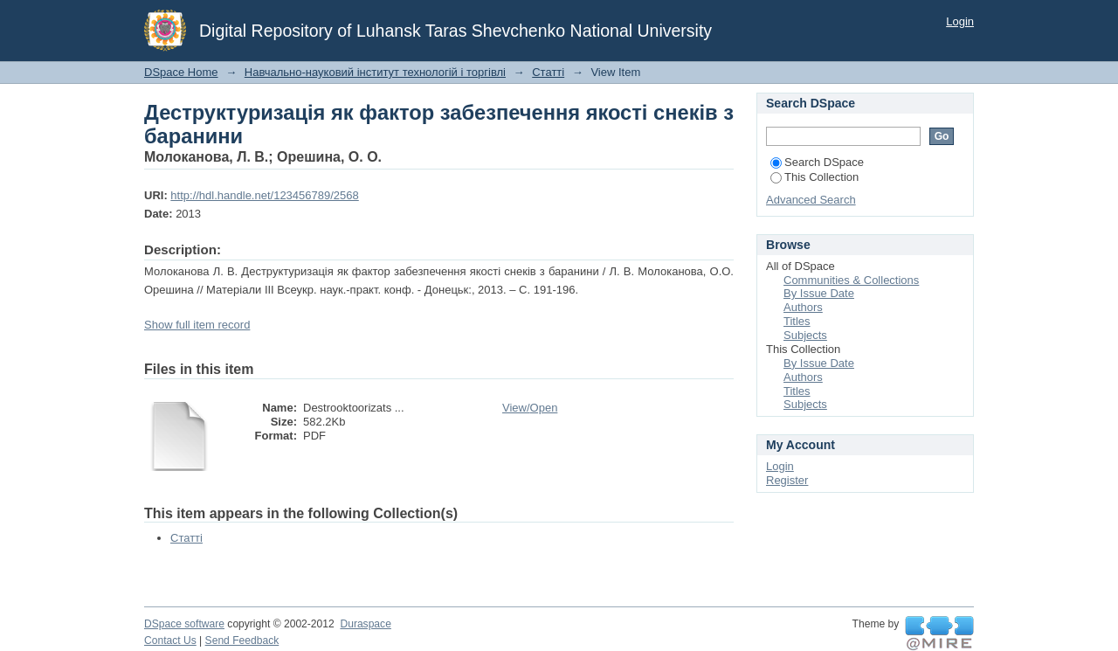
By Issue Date (818, 293)
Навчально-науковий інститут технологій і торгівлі (375, 72)
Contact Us (170, 640)
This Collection (814, 177)
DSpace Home (181, 72)
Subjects (805, 335)
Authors (803, 307)
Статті (548, 72)
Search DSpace (817, 162)
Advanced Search (811, 199)
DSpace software (184, 624)
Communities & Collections (851, 280)
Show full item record (197, 324)
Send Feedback (242, 640)
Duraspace (365, 624)
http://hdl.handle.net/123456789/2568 (264, 195)
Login (960, 21)
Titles (797, 321)
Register (787, 480)
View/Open (529, 407)
